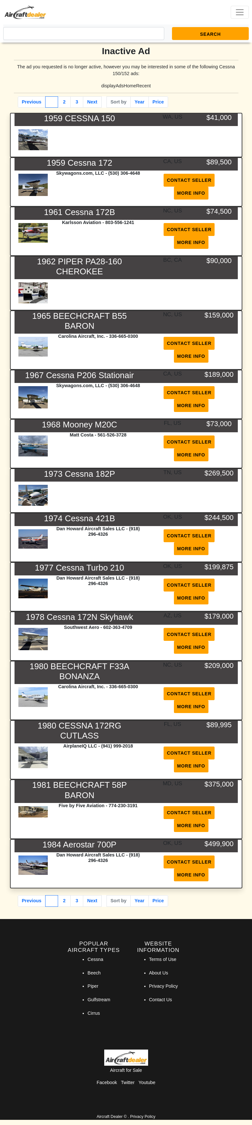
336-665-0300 (123, 336)
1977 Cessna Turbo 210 (79, 567)
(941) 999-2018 (117, 745)
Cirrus (93, 1013)
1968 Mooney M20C (79, 424)
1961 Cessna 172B (79, 212)
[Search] (83, 33)
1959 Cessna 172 (79, 162)
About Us (158, 972)
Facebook (107, 1082)
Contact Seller (189, 180)
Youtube (146, 1082)
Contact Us (160, 999)
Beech (94, 972)
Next (92, 101)
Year (139, 101)
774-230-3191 (123, 805)
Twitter (128, 1082)
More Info (191, 193)
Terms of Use (162, 959)
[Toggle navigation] (240, 12)
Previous (32, 101)
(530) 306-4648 (124, 173)
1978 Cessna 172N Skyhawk (79, 616)
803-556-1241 (119, 222)
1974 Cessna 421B (79, 518)
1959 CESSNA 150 (79, 118)
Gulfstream (98, 999)
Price (158, 101)
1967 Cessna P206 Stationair (79, 375)
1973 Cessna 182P (79, 473)
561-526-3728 (111, 434)
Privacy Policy (163, 986)
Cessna (95, 959)
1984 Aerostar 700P (79, 844)
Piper (92, 986)
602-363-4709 (117, 627)
